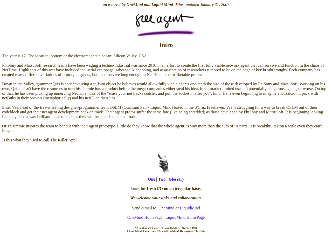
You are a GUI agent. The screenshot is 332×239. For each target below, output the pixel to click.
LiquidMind (190, 208)
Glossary (176, 179)
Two (161, 179)
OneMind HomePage (145, 217)
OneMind (166, 208)
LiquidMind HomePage (185, 217)
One (151, 179)
